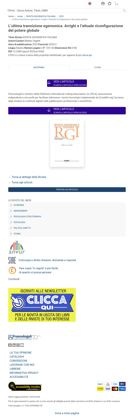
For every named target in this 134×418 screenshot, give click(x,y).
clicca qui (87, 55)
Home (11, 16)
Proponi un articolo (67, 189)
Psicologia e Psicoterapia (27, 216)
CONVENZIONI (18, 360)
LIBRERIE (15, 368)
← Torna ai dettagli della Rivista (27, 177)
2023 (61, 16)
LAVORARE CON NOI (22, 364)
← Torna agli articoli (20, 182)
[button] (89, 4)
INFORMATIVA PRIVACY (24, 372)
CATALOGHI (17, 356)
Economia (19, 205)
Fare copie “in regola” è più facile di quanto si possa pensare (38, 270)
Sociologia (19, 222)
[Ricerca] (124, 10)
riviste (20, 16)
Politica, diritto (22, 228)
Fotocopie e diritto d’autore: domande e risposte (47, 260)
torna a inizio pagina (67, 413)
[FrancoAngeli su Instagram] (18, 345)
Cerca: (11, 10)
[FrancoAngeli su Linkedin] (14, 345)
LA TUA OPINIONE (21, 352)
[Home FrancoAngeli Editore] (20, 4)
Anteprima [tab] (39, 67)
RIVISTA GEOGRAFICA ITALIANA (40, 16)
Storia (17, 234)
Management (21, 211)
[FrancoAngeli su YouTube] (22, 345)
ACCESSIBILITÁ (19, 377)
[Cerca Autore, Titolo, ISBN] (69, 10)
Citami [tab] (97, 67)
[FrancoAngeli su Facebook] (10, 345)
